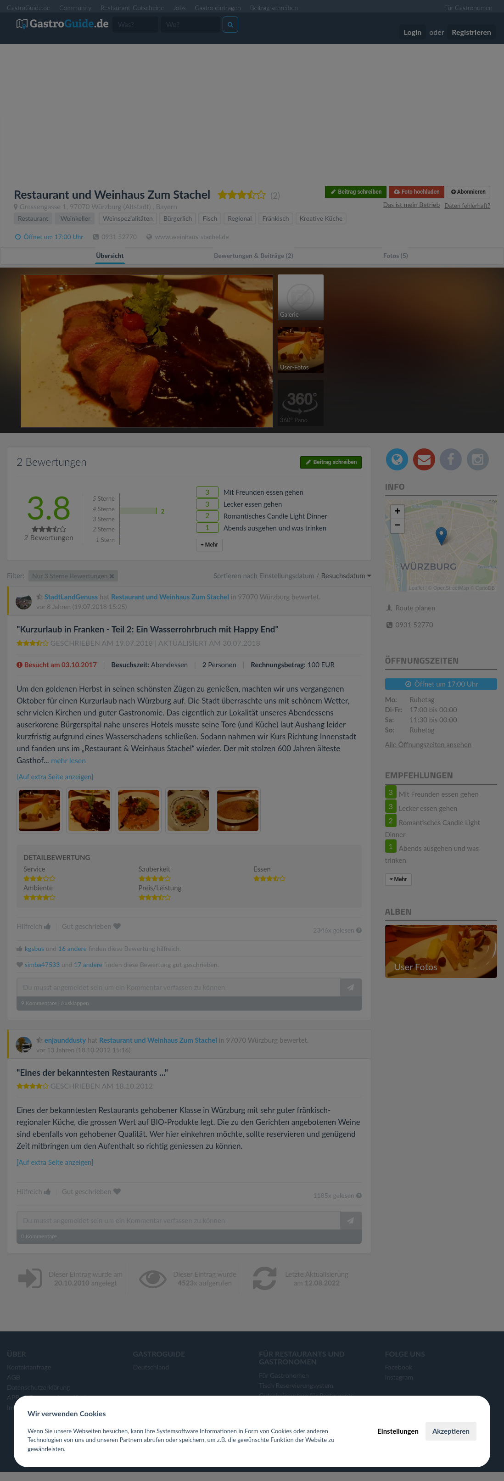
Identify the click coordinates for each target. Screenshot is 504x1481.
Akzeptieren (451, 1431)
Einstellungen (398, 1431)
